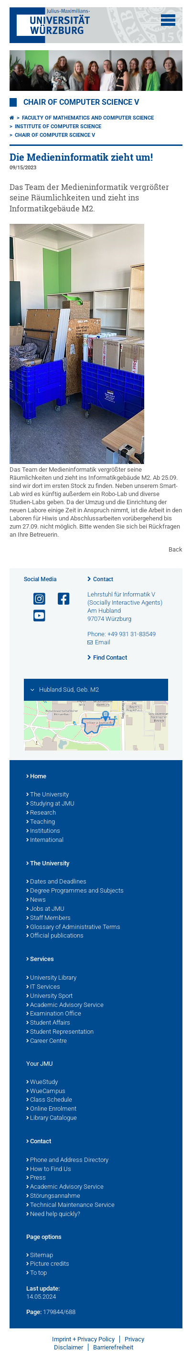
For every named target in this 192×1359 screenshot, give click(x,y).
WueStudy (42, 1082)
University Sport (49, 996)
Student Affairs (48, 1023)
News (36, 900)
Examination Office (53, 1014)
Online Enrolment (51, 1109)
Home (36, 777)
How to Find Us (48, 1169)
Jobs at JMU (45, 909)
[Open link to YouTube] (35, 616)
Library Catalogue (51, 1118)
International (45, 840)
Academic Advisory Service (65, 1005)
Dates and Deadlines (56, 882)
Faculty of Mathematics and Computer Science (88, 118)
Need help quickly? (53, 1214)
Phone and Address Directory (67, 1160)
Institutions (43, 831)
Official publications (55, 936)
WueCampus (45, 1091)
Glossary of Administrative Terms (73, 927)
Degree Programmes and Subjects (75, 891)
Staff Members (48, 918)
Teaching (40, 822)
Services (40, 959)
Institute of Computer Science (58, 126)
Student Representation (60, 1032)
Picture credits (47, 1264)
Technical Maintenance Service (70, 1205)
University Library (51, 978)
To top (36, 1273)
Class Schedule (49, 1100)
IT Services (43, 987)
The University (47, 795)
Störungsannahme (53, 1196)
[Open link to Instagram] (35, 599)
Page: (34, 1311)
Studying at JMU (50, 804)
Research (41, 813)
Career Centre (46, 1041)
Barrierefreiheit (113, 1347)
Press (36, 1178)
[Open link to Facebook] (59, 599)
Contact (103, 579)
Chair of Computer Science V (81, 102)
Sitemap (39, 1255)
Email (102, 642)
